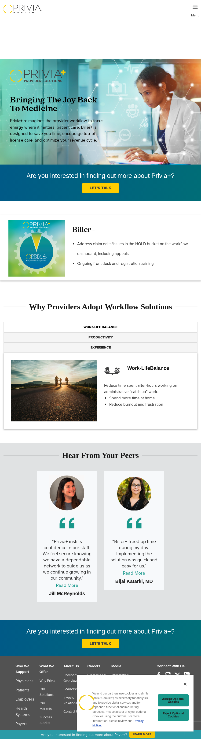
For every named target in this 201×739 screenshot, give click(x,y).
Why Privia (47, 680)
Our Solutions (47, 691)
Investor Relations (70, 700)
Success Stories (46, 720)
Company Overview (70, 677)
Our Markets (46, 706)
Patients (22, 690)
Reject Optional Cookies (173, 715)
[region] (135, 703)
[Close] (185, 684)
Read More (67, 585)
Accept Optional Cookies (173, 700)
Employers (24, 699)
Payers (21, 724)
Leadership (71, 688)
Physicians (24, 681)
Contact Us (71, 711)
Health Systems (22, 711)
